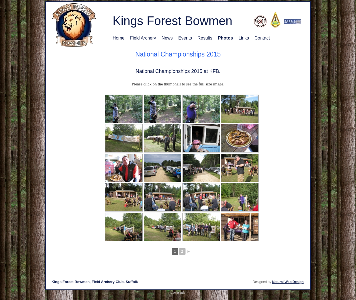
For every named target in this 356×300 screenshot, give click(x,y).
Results (204, 38)
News (167, 38)
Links (244, 38)
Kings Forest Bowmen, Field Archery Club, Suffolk (94, 282)
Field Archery (143, 38)
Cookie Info (178, 292)
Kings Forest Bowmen (172, 21)
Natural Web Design (288, 282)
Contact (262, 38)
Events (185, 38)
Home (119, 38)
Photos (225, 38)
